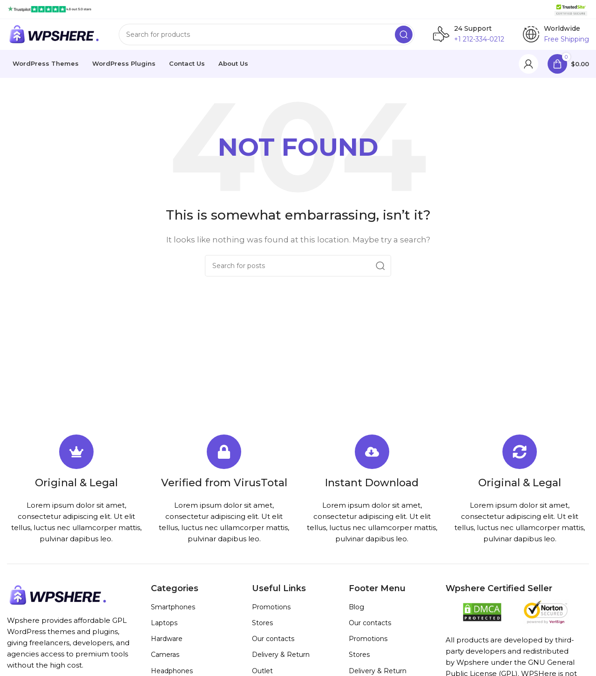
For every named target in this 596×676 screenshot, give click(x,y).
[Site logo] (49, 8)
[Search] (266, 37)
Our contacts (273, 645)
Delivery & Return (281, 661)
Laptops (164, 629)
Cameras (165, 661)
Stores (262, 629)
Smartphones (173, 613)
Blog (356, 613)
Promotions (271, 613)
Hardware (167, 645)
